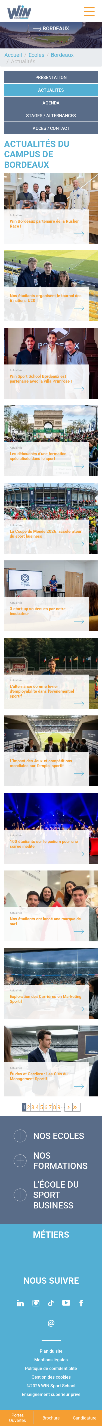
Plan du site (51, 1351)
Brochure (51, 1418)
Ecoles (36, 55)
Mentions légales (51, 1359)
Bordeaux (62, 55)
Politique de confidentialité (51, 1368)
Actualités (51, 90)
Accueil (13, 55)
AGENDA (51, 103)
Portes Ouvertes (17, 1418)
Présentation (51, 77)
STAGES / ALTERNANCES (51, 115)
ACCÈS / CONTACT (51, 128)
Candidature (84, 1418)
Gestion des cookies (51, 1377)
